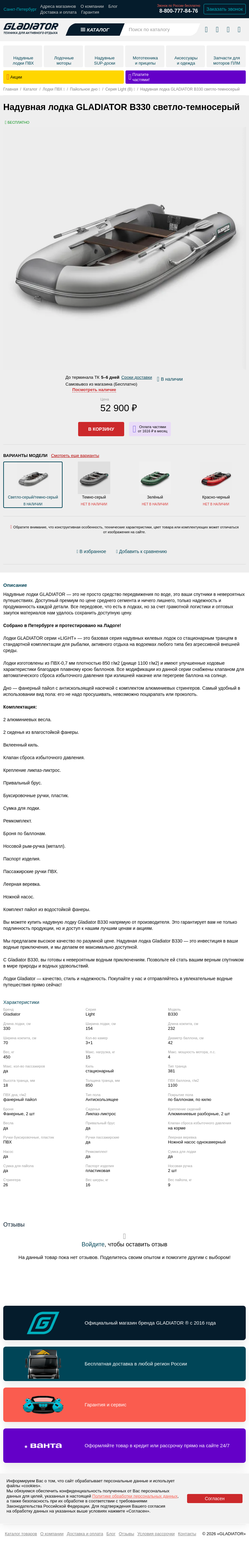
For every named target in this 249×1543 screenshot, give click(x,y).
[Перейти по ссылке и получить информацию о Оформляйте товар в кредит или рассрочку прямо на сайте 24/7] (124, 1445)
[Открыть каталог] (95, 29)
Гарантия (90, 12)
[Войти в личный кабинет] (228, 29)
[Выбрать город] (20, 9)
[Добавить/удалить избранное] (92, 551)
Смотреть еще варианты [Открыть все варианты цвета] (75, 455)
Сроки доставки (136, 377)
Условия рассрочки (156, 1533)
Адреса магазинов (58, 6)
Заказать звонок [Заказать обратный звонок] (225, 9)
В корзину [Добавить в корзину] (101, 429)
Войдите (93, 1244)
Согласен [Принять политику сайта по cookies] (215, 1498)
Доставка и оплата (58, 12)
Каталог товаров (21, 1533)
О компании (92, 6)
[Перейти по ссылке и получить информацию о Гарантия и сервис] (124, 1405)
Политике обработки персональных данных (135, 1496)
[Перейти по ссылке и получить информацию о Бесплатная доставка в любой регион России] (124, 1364)
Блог (112, 6)
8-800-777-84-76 (178, 11)
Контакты (187, 1533)
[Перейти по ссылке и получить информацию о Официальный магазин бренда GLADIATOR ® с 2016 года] (124, 1323)
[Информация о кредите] (150, 429)
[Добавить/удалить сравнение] (141, 551)
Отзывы (126, 1533)
